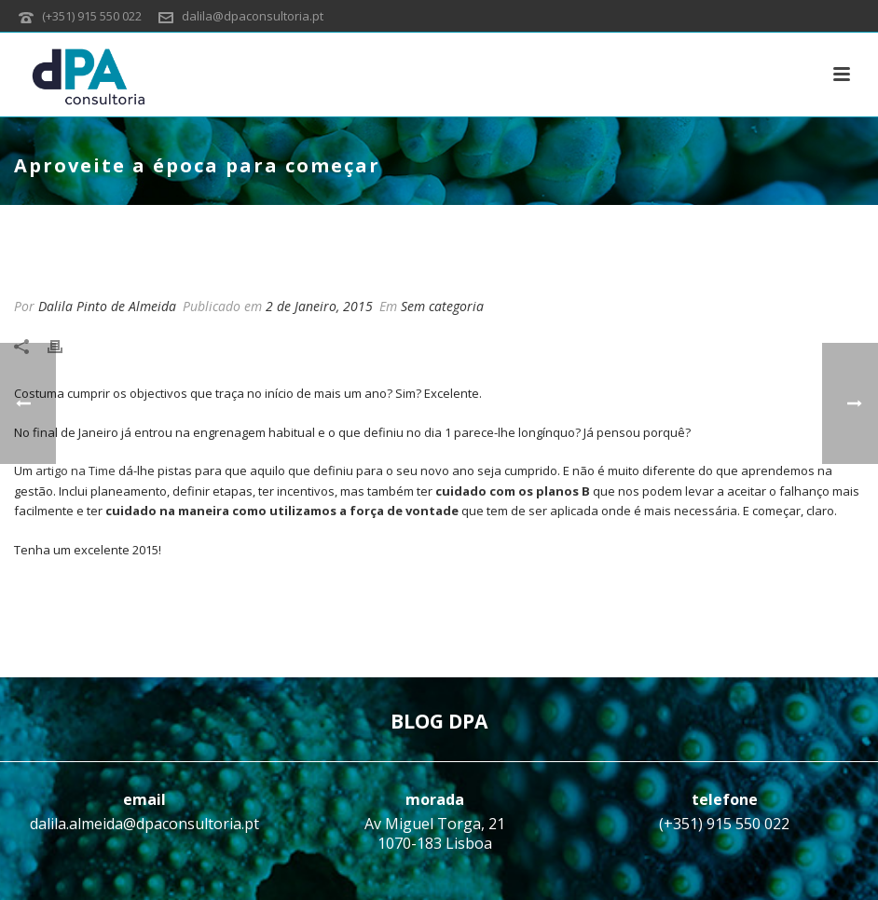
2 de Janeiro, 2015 (319, 306)
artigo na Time (75, 470)
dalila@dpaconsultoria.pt (252, 15)
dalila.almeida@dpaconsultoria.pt (144, 823)
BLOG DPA (439, 721)
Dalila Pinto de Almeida (107, 306)
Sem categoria (442, 306)
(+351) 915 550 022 (92, 15)
